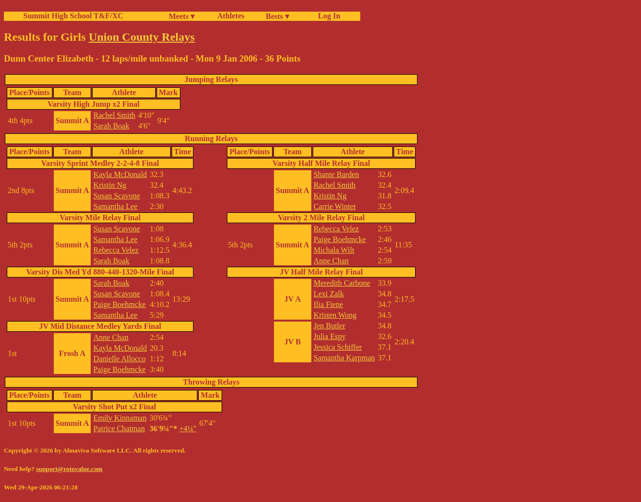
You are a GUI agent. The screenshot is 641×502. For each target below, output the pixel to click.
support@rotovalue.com (69, 468)
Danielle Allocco (119, 359)
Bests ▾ (277, 16)
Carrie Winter (335, 206)
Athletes (230, 16)
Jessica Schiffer (338, 347)
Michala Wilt (334, 250)
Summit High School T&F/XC (73, 16)
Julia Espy (330, 336)
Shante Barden (336, 174)
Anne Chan (110, 337)
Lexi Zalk (329, 294)
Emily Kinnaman (119, 418)
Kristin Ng (109, 185)
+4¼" (188, 428)
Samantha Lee (115, 206)
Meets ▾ (181, 16)
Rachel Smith (114, 115)
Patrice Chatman (118, 428)
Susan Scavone (116, 196)
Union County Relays (142, 37)
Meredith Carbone (342, 283)
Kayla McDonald (120, 174)
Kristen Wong (335, 315)
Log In (327, 16)
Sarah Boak (111, 126)
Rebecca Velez (115, 250)
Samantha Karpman (344, 358)
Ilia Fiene (328, 304)
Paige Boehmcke (119, 304)
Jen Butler (329, 326)
